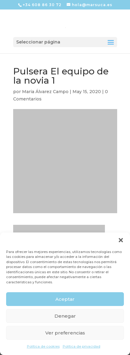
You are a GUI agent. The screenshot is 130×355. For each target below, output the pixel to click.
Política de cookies (43, 346)
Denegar (65, 316)
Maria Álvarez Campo (45, 91)
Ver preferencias (65, 333)
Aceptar (65, 299)
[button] (121, 240)
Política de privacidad (81, 346)
